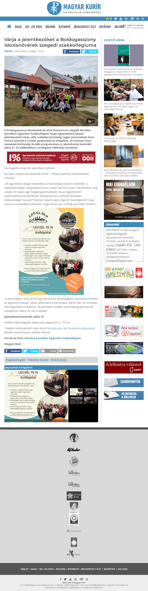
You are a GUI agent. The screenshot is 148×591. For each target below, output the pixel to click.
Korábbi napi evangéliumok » (128, 217)
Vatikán (133, 249)
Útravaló (111, 241)
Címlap (24, 569)
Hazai (18, 27)
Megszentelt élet (85, 27)
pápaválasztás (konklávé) (120, 237)
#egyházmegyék (16, 359)
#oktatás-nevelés (38, 359)
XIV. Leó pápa (33, 27)
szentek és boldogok (128, 241)
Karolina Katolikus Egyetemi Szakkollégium (52, 338)
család (120, 244)
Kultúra (120, 27)
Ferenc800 (111, 253)
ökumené (112, 230)
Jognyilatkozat (75, 587)
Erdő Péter (122, 249)
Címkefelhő (112, 225)
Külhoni (50, 27)
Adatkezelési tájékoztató (93, 587)
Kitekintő (65, 27)
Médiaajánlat (62, 587)
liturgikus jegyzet (129, 230)
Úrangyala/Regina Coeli (119, 260)
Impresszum (50, 587)
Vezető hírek (114, 40)
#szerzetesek (58, 359)
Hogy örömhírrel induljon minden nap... (121, 190)
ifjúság (110, 245)
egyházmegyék (116, 234)
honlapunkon (55, 328)
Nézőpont (105, 27)
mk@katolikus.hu (98, 585)
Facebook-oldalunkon (81, 328)
